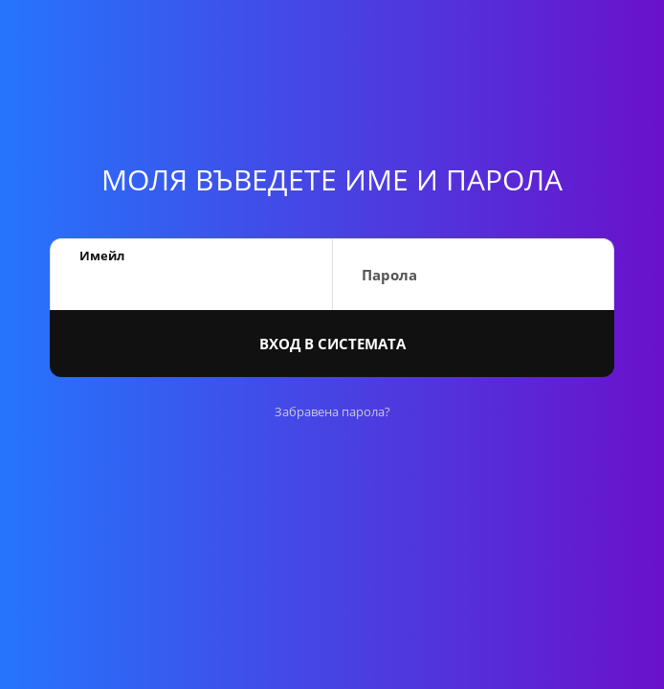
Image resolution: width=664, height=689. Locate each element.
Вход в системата (332, 343)
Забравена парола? (332, 411)
